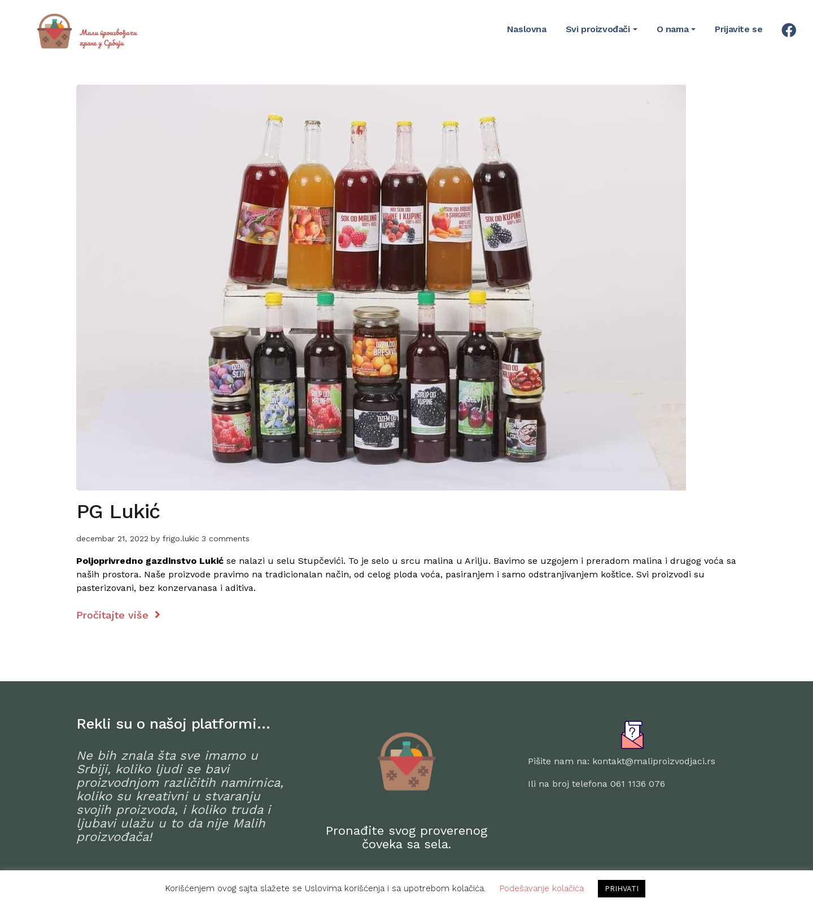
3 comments (226, 538)
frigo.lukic (181, 538)
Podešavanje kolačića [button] (542, 888)
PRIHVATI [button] (622, 888)
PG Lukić (118, 511)
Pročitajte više (118, 615)
